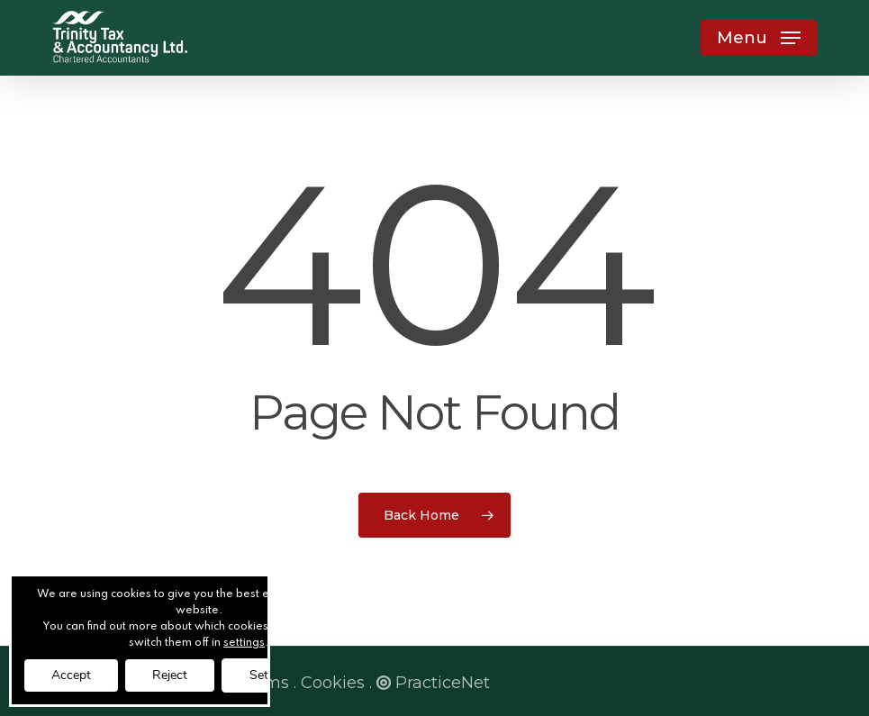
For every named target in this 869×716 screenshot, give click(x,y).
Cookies (333, 683)
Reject (169, 675)
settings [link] (244, 643)
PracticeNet (433, 683)
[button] (759, 38)
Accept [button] (71, 675)
